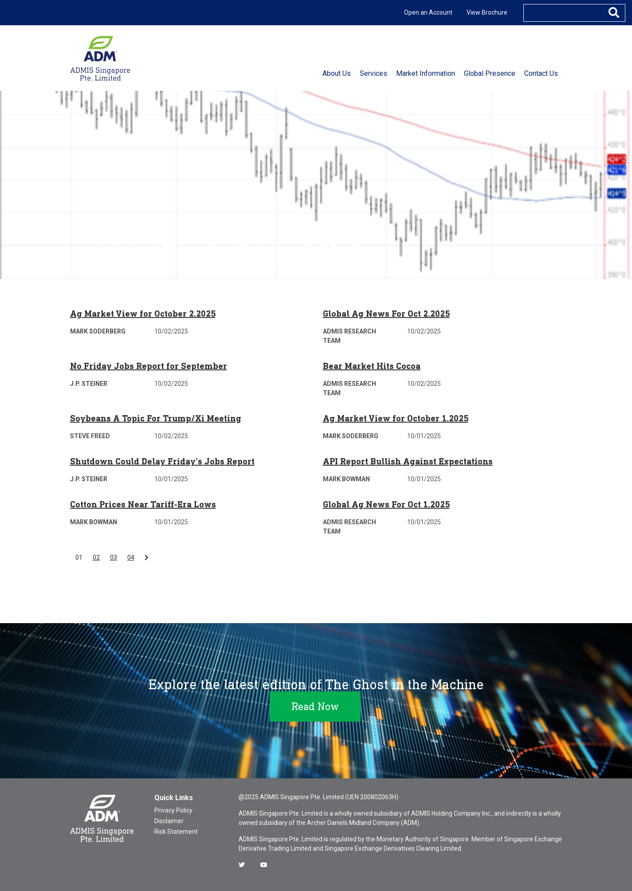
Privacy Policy (173, 810)
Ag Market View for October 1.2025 (395, 418)
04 (130, 557)
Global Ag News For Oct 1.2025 (386, 504)
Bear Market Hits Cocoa (371, 366)
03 (113, 557)
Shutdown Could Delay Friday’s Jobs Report (162, 461)
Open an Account (428, 12)
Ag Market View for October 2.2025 (143, 313)
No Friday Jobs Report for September (148, 366)
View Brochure (487, 12)
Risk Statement (176, 831)
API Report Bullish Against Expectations (408, 461)
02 (96, 557)
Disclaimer (169, 820)
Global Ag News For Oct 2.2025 (386, 313)
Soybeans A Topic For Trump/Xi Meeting (155, 418)
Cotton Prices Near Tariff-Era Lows (143, 504)
